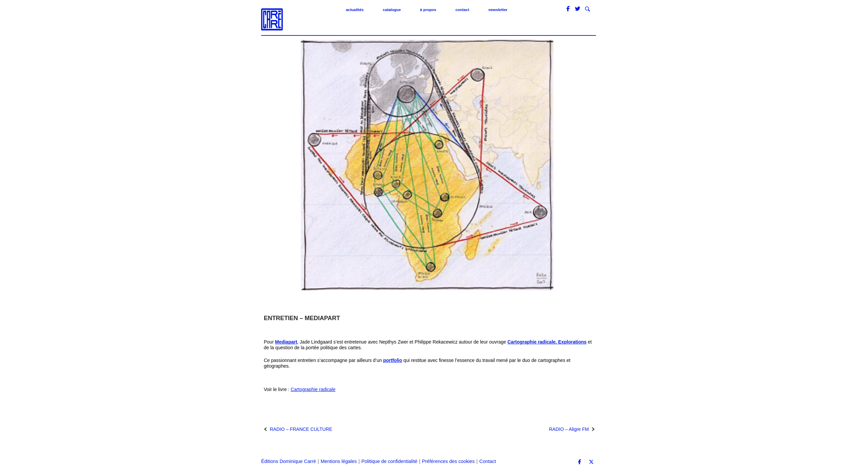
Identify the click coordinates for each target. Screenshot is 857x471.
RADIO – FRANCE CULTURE (301, 429)
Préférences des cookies (448, 461)
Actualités (355, 10)
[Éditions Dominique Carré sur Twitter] (578, 9)
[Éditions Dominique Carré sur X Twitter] (591, 462)
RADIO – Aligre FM (569, 429)
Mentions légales (339, 461)
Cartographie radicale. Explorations (547, 342)
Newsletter (498, 10)
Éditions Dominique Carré (288, 461)
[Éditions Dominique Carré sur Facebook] (568, 9)
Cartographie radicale (313, 389)
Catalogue (392, 10)
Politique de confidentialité (389, 461)
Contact (462, 10)
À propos (428, 10)
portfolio (392, 360)
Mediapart (286, 342)
